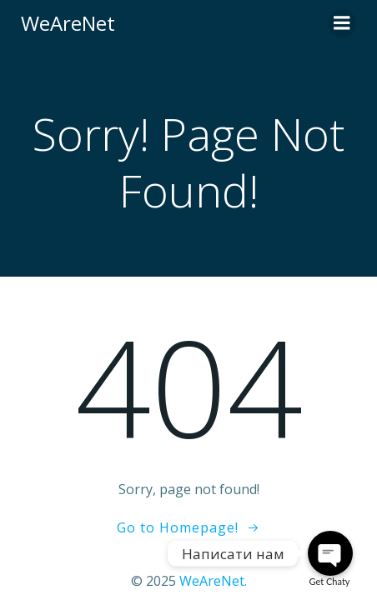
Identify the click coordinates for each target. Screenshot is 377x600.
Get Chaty (329, 581)
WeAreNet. (213, 581)
